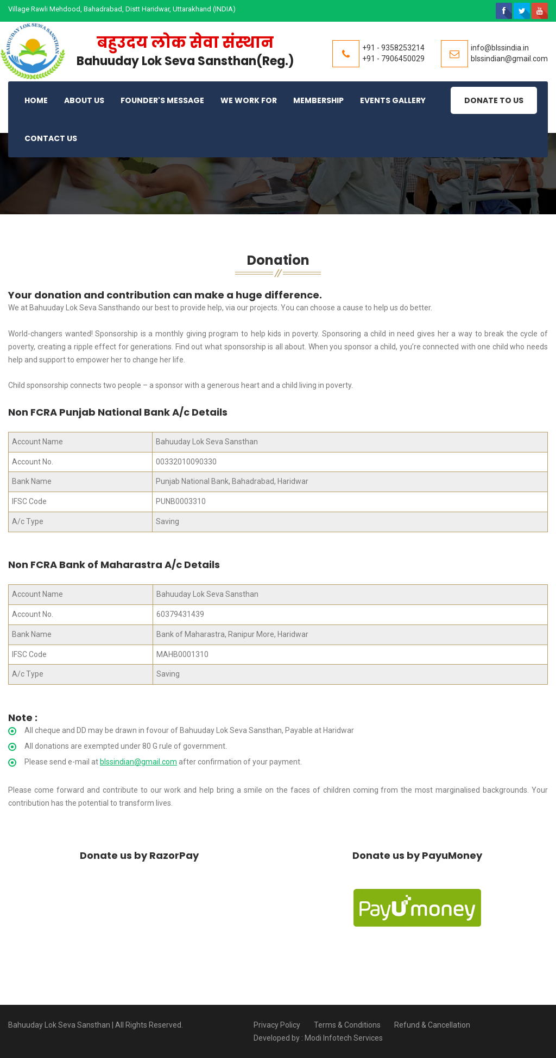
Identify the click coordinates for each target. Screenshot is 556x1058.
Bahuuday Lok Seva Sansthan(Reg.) (185, 61)
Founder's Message (162, 100)
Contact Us (50, 138)
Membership (318, 100)
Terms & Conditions (347, 1025)
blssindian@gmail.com (509, 58)
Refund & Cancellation (432, 1025)
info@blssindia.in (500, 47)
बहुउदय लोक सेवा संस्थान (185, 42)
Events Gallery (393, 100)
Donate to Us (493, 100)
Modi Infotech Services (344, 1038)
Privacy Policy (277, 1025)
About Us (84, 100)
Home (36, 100)
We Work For (248, 100)
